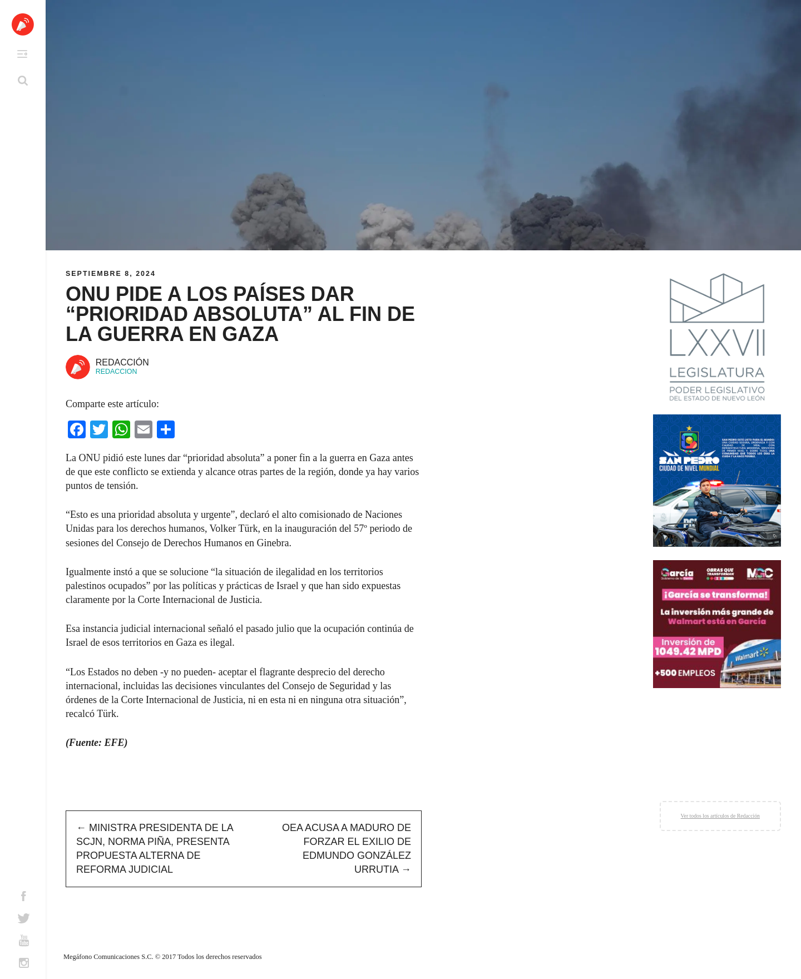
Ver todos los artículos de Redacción (720, 816)
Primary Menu (22, 54)
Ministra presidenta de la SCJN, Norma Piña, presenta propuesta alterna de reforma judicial (154, 849)
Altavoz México (23, 24)
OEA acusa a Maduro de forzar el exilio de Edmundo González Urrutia (346, 849)
